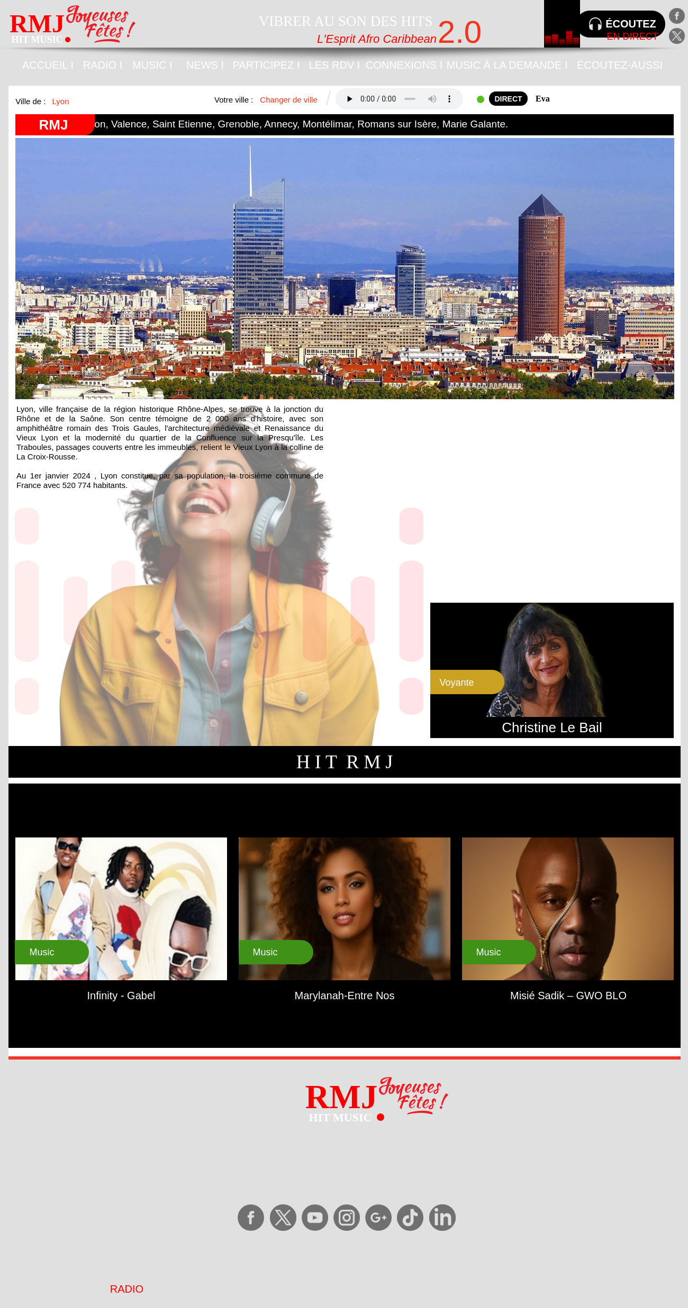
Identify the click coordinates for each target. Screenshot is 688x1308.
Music (488, 952)
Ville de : (31, 101)
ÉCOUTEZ (630, 24)
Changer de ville (288, 99)
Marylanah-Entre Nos (345, 995)
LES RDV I (334, 65)
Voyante (456, 682)
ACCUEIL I (48, 65)
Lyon (60, 101)
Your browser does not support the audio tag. (399, 98)
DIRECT (508, 99)
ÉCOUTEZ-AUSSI (620, 65)
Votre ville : (235, 99)
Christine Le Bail (552, 727)
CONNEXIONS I (404, 65)
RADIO (126, 1289)
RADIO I (102, 65)
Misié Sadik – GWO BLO (568, 995)
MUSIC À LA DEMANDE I (507, 65)
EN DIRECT (632, 36)
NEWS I (205, 65)
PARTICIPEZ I (266, 65)
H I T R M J (344, 761)
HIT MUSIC (36, 39)
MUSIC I (152, 65)
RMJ (53, 125)
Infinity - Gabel (121, 995)
